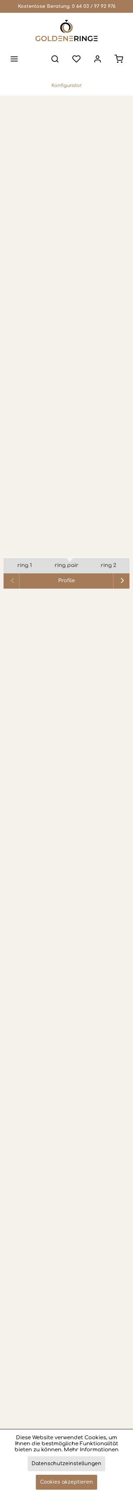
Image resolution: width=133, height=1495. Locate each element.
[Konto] (97, 59)
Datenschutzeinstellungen (66, 1463)
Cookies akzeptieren (66, 1482)
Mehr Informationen (91, 1450)
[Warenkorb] (119, 59)
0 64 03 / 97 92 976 (94, 6)
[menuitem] (14, 59)
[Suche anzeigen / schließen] (55, 59)
